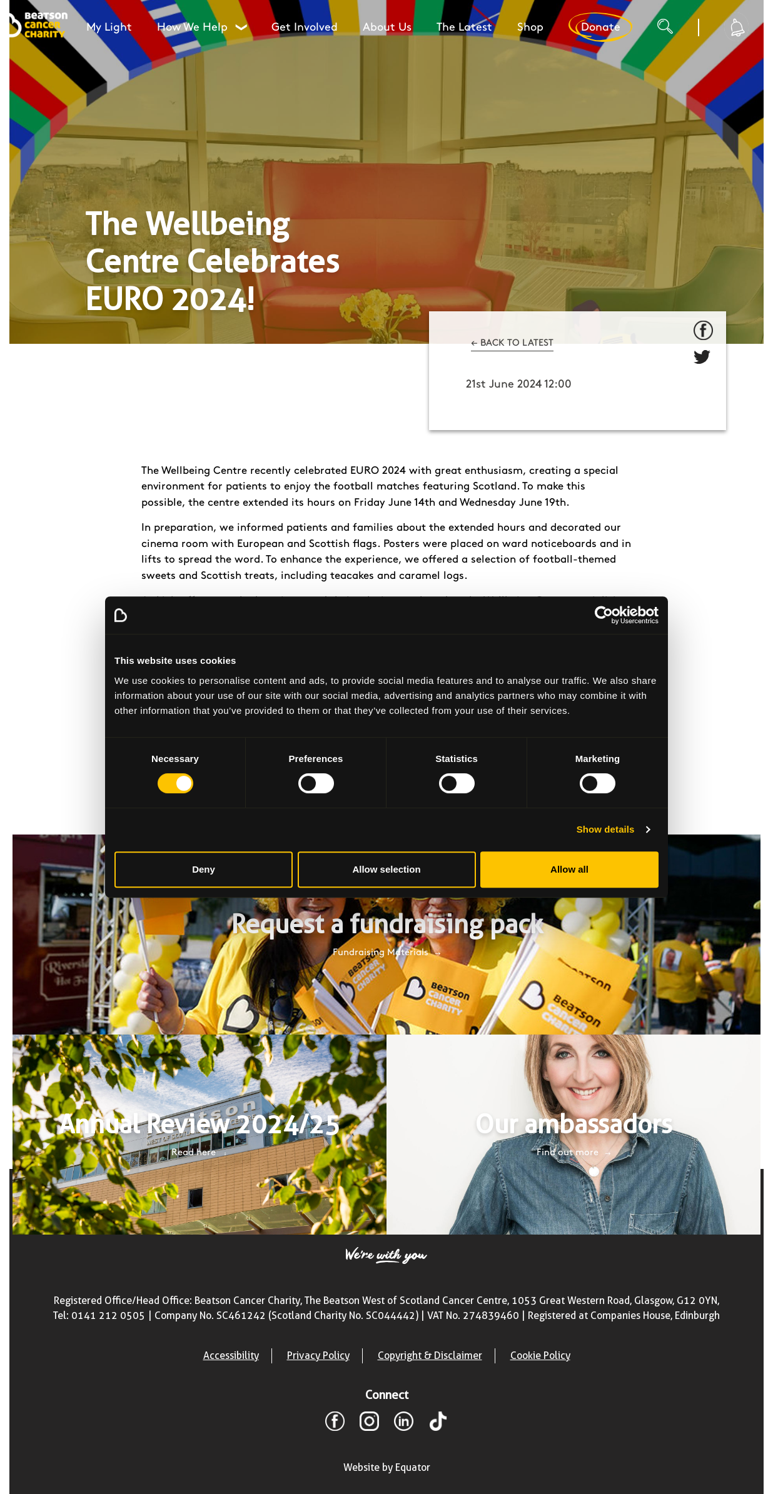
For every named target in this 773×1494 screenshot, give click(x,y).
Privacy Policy (318, 1355)
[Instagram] (369, 1423)
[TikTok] (438, 1423)
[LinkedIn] (403, 1423)
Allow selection (386, 869)
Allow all (569, 869)
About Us (387, 27)
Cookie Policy (540, 1355)
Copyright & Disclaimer (430, 1355)
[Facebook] (335, 1423)
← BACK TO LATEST (512, 343)
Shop (530, 27)
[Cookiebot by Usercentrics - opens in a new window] (604, 615)
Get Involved (304, 27)
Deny (203, 869)
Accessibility (231, 1355)
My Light (109, 27)
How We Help (201, 27)
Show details (606, 829)
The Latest (464, 27)
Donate (600, 27)
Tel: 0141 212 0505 (99, 1315)
